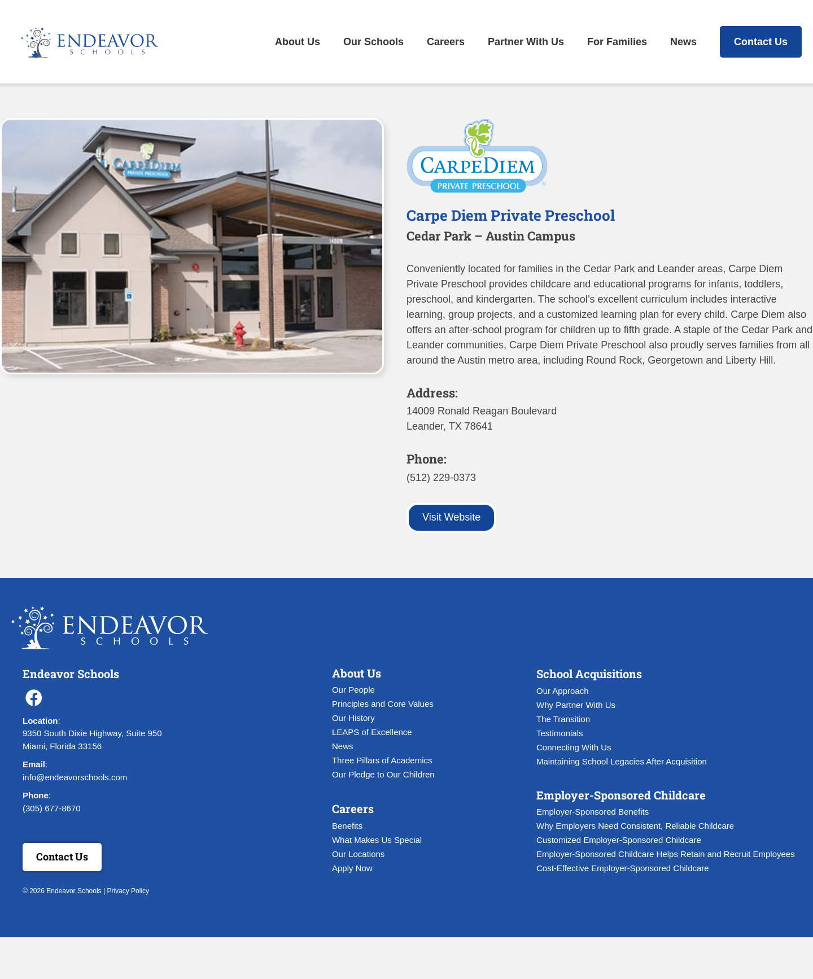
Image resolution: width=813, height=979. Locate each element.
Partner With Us (526, 41)
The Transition (563, 719)
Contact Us (761, 41)
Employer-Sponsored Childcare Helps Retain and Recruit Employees (665, 854)
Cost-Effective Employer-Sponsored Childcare (622, 868)
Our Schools (373, 41)
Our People (353, 689)
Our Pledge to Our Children (383, 774)
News (683, 41)
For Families (617, 41)
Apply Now (352, 868)
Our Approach (562, 691)
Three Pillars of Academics (382, 760)
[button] (34, 698)
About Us (297, 41)
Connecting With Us (573, 747)
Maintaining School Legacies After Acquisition (621, 761)
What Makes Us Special (377, 840)
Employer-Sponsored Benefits (592, 811)
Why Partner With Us (575, 705)
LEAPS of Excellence (372, 732)
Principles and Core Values (383, 704)
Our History (353, 718)
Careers (446, 41)
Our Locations (358, 854)
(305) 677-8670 (52, 808)
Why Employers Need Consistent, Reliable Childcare (635, 826)
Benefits (347, 826)
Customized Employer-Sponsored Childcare (618, 840)
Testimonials (559, 733)
